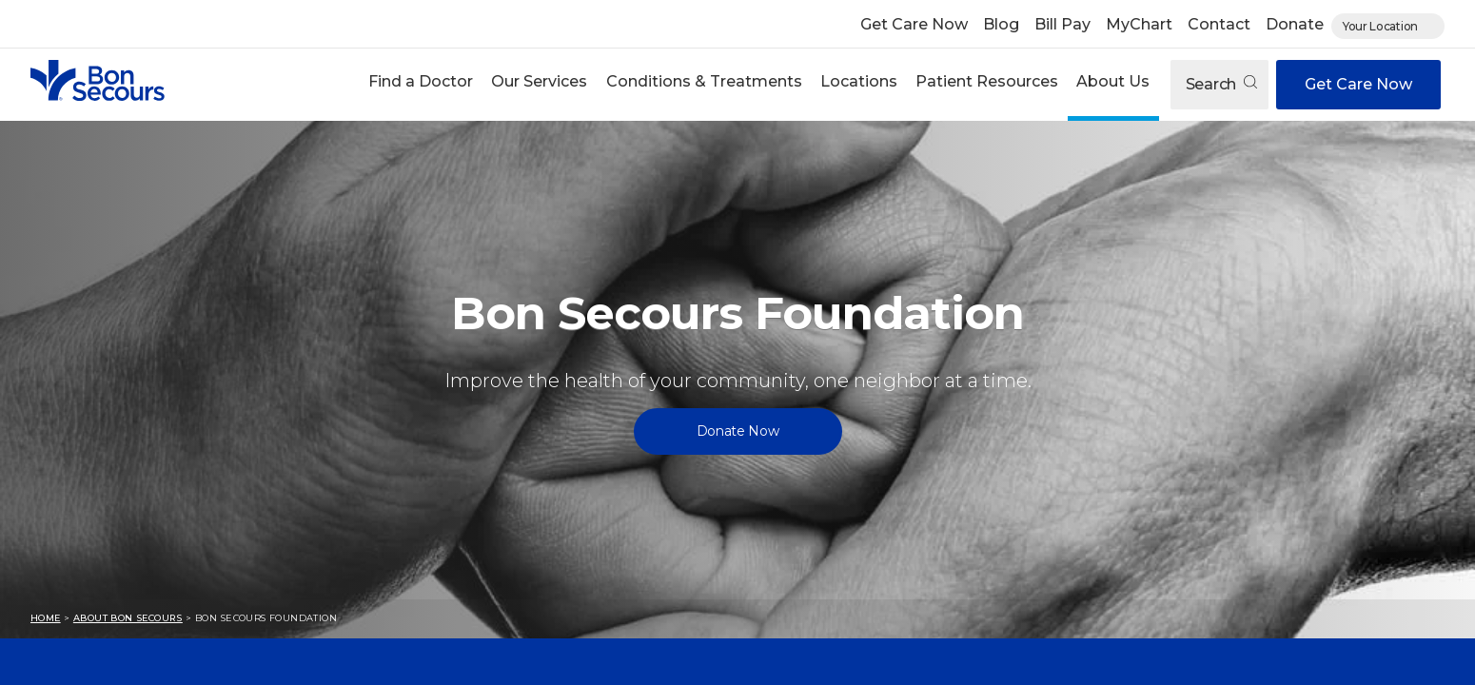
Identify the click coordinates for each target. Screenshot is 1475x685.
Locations (858, 81)
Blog (1001, 24)
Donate (1295, 24)
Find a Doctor (420, 81)
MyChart (1139, 24)
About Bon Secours (128, 618)
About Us (1113, 81)
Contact (1219, 24)
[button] (421, 84)
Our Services (539, 81)
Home (45, 618)
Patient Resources (986, 81)
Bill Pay (1062, 24)
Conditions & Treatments (704, 81)
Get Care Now (914, 24)
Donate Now (738, 431)
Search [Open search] (1221, 84)
